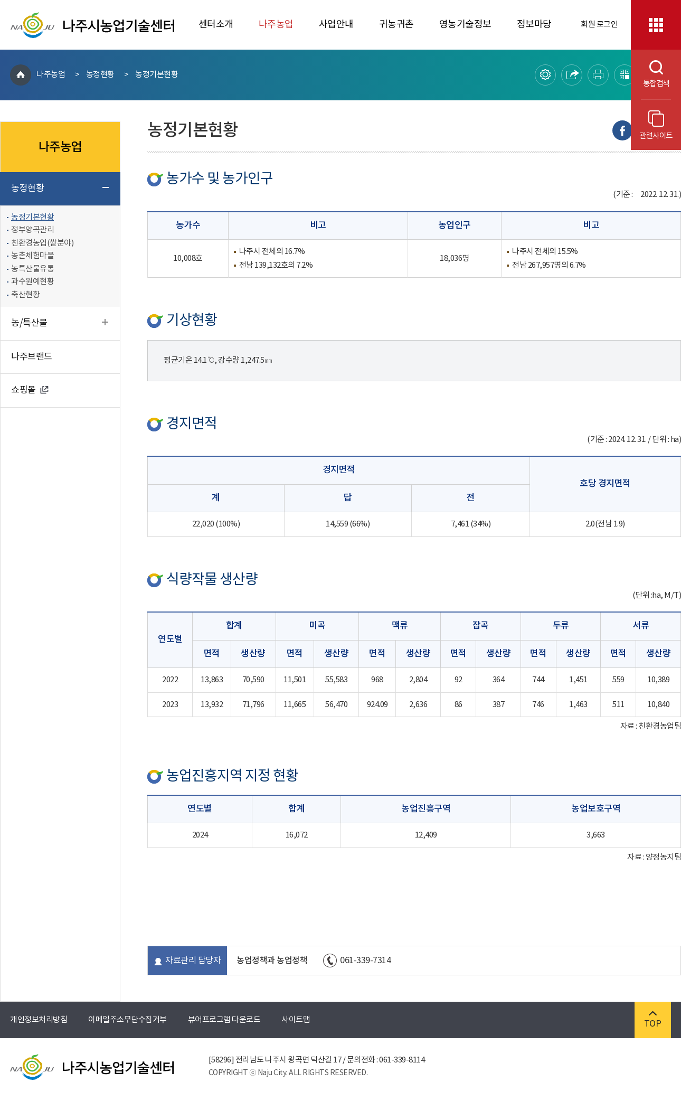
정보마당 (534, 24)
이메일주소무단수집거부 (127, 1019)
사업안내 (336, 24)
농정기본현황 (156, 74)
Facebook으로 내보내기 (622, 130)
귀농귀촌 (396, 24)
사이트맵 (295, 1019)
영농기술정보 (465, 24)
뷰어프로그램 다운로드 (224, 1019)
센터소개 (215, 24)
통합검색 (650, 74)
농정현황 (100, 74)
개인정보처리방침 (38, 1019)
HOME (20, 75)
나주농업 (276, 24)
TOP (652, 1020)
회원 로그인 (599, 24)
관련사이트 (656, 125)
